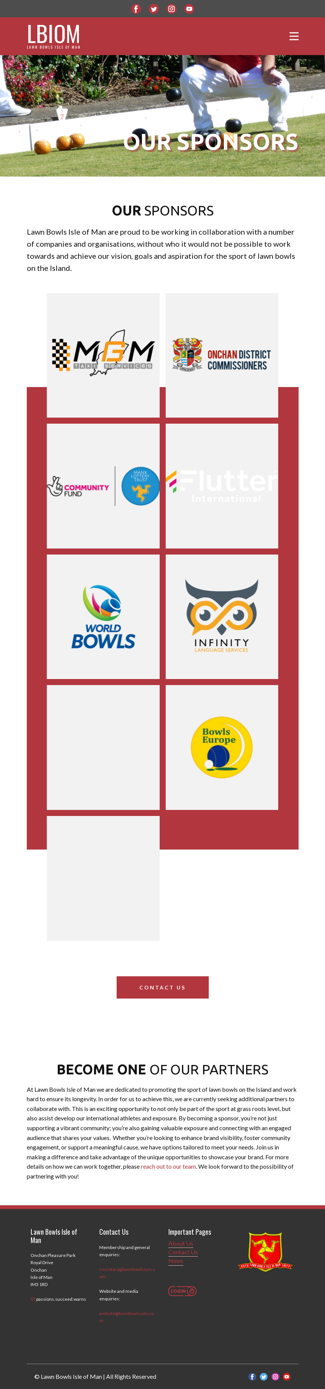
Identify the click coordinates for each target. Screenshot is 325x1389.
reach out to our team (168, 1166)
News (175, 1260)
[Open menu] (294, 36)
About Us (180, 1243)
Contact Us (162, 987)
